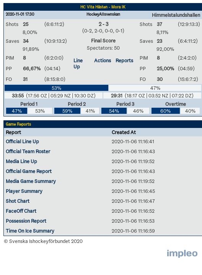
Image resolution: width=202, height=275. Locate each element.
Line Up (78, 63)
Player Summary (24, 191)
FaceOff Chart (21, 211)
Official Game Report (29, 171)
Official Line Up (22, 141)
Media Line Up (21, 161)
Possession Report (26, 221)
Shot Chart (17, 201)
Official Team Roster (28, 151)
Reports (124, 60)
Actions (102, 60)
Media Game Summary (31, 181)
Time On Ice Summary (30, 231)
